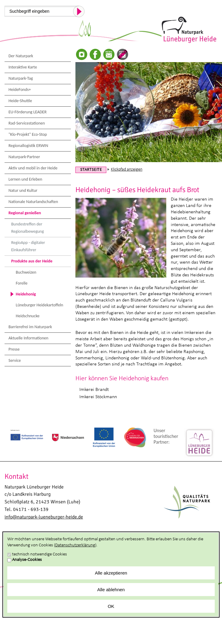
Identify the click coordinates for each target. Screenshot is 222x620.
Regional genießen (24, 212)
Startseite (91, 170)
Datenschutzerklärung (75, 545)
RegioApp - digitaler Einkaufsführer (28, 246)
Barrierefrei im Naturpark (30, 326)
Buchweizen (26, 272)
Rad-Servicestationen (26, 123)
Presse (14, 349)
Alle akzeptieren (111, 572)
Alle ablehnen (111, 589)
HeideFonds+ (19, 89)
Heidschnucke (28, 315)
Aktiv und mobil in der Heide (33, 168)
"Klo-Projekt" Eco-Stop (27, 134)
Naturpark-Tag (20, 78)
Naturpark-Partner (24, 156)
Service (14, 360)
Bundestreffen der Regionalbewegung (27, 228)
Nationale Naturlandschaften (33, 201)
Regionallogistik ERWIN (28, 145)
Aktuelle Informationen (28, 338)
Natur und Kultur (22, 190)
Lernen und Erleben (25, 179)
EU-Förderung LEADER (27, 112)
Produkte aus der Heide (31, 261)
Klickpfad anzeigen (126, 169)
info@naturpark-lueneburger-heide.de (44, 517)
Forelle (22, 283)
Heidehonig (26, 294)
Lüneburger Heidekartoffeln (39, 305)
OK (111, 606)
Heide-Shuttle (20, 100)
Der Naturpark (20, 55)
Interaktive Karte (22, 67)
